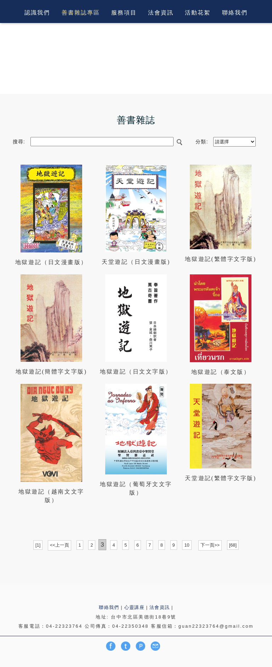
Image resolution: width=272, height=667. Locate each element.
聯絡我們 (235, 13)
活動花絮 (197, 13)
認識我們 (37, 13)
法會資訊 (161, 13)
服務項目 (124, 13)
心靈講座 (134, 607)
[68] (233, 545)
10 (186, 545)
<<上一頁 (59, 545)
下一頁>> (210, 545)
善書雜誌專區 (81, 13)
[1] (37, 545)
